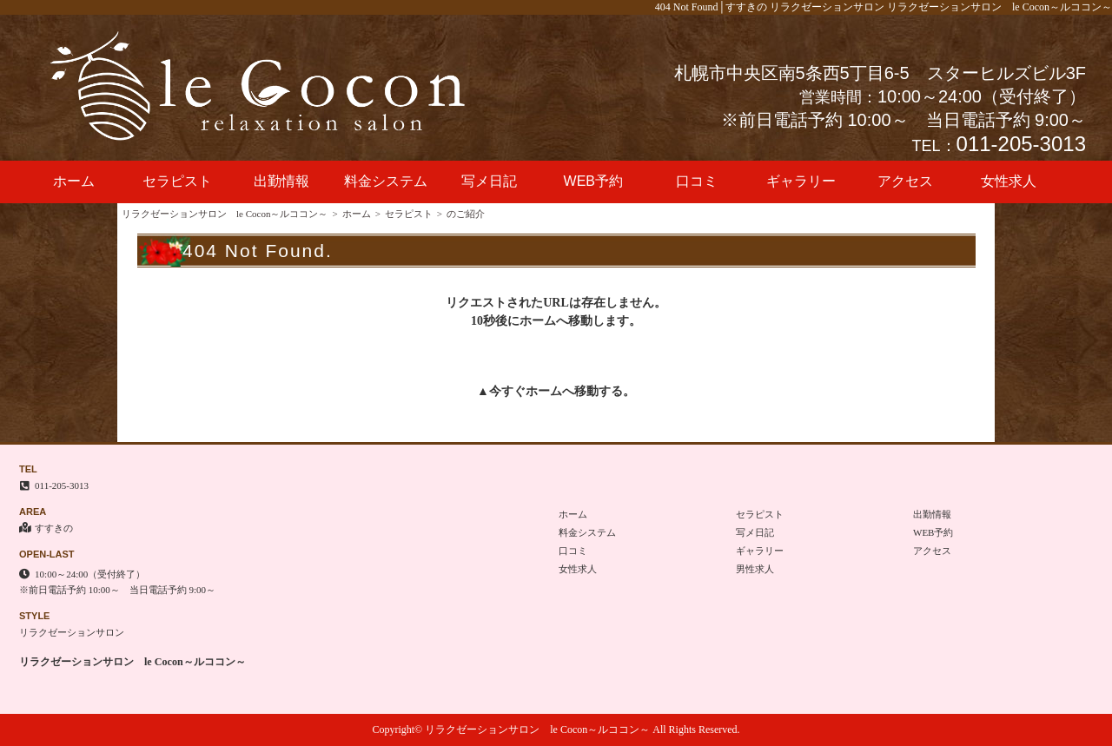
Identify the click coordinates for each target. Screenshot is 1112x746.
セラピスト (177, 181)
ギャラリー (801, 181)
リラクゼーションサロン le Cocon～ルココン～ (225, 213)
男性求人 (755, 569)
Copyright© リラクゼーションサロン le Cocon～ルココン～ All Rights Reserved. (555, 729)
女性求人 (1008, 181)
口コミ (697, 181)
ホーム (74, 181)
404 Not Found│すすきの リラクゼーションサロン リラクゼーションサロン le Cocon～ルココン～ (883, 7)
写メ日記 (489, 181)
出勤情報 (281, 181)
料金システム (385, 181)
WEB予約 (593, 181)
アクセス (905, 181)
